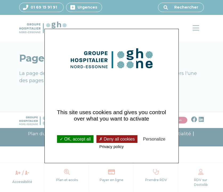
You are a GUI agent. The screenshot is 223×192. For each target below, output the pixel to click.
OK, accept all (75, 139)
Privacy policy (111, 146)
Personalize (154, 139)
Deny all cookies (117, 139)
